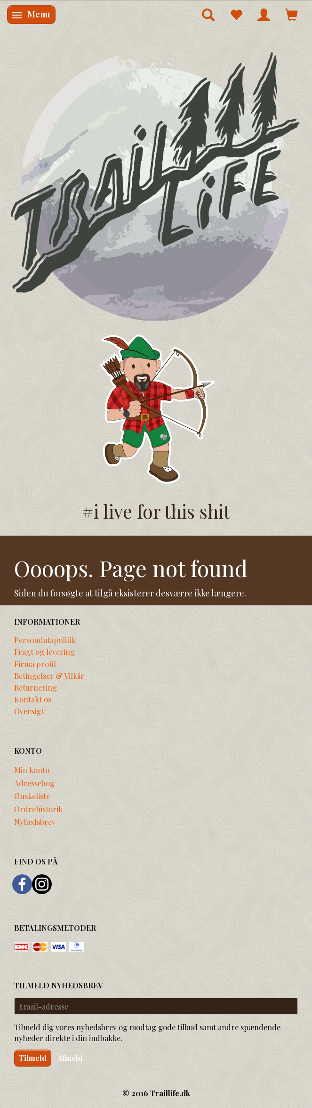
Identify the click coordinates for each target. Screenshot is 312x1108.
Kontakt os (32, 699)
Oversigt (29, 711)
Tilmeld (33, 1058)
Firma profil (35, 664)
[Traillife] (156, 185)
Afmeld (70, 1058)
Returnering (35, 687)
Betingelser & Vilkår (49, 675)
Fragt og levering (44, 651)
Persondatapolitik (45, 640)
